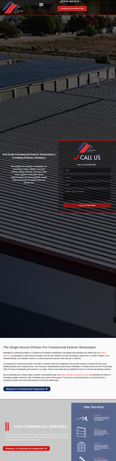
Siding (96, 429)
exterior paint (99, 458)
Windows (98, 443)
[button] (41, 4)
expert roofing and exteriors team (74, 374)
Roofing (97, 415)
